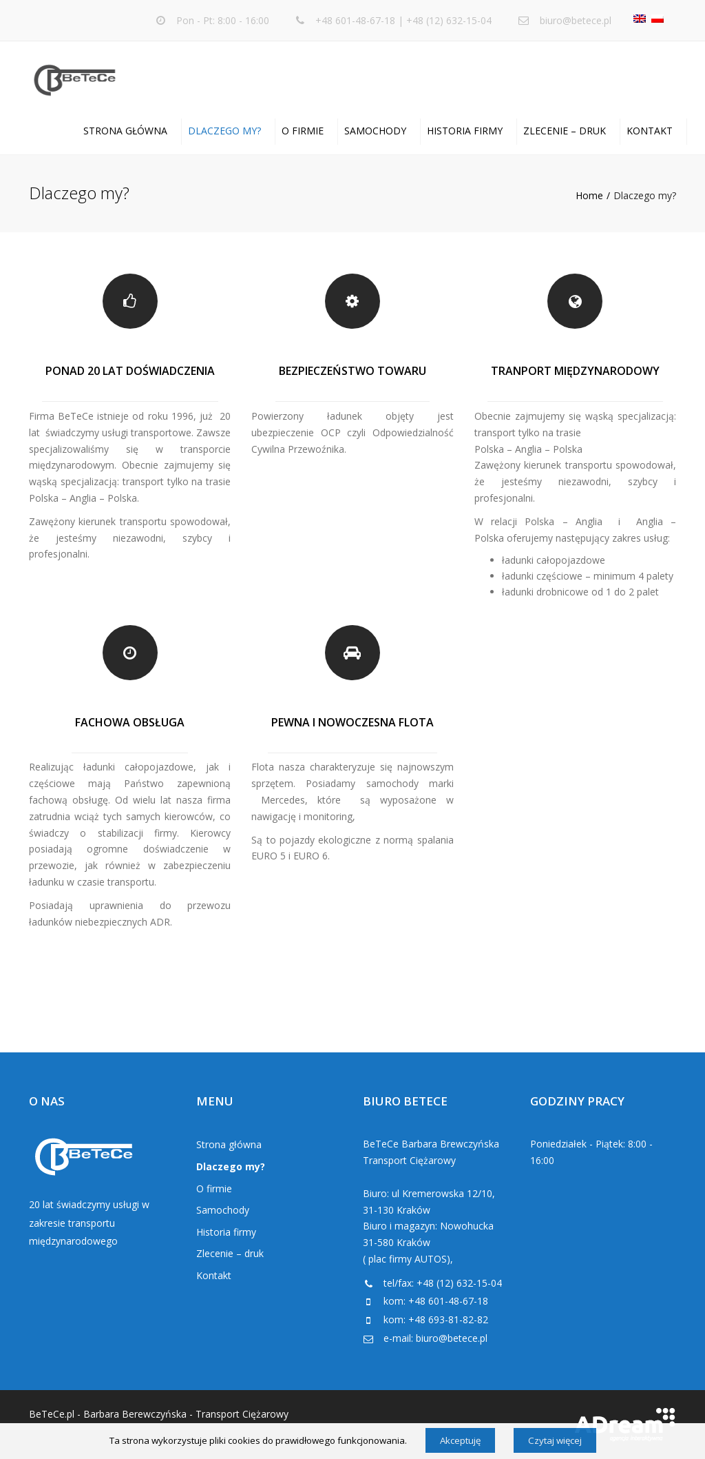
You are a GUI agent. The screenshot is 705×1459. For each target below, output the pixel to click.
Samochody (375, 130)
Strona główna (125, 130)
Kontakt (650, 130)
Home (589, 195)
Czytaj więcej (555, 1440)
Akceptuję (460, 1440)
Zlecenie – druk (564, 130)
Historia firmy (465, 130)
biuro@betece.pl (575, 20)
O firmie (303, 130)
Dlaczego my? (224, 130)
